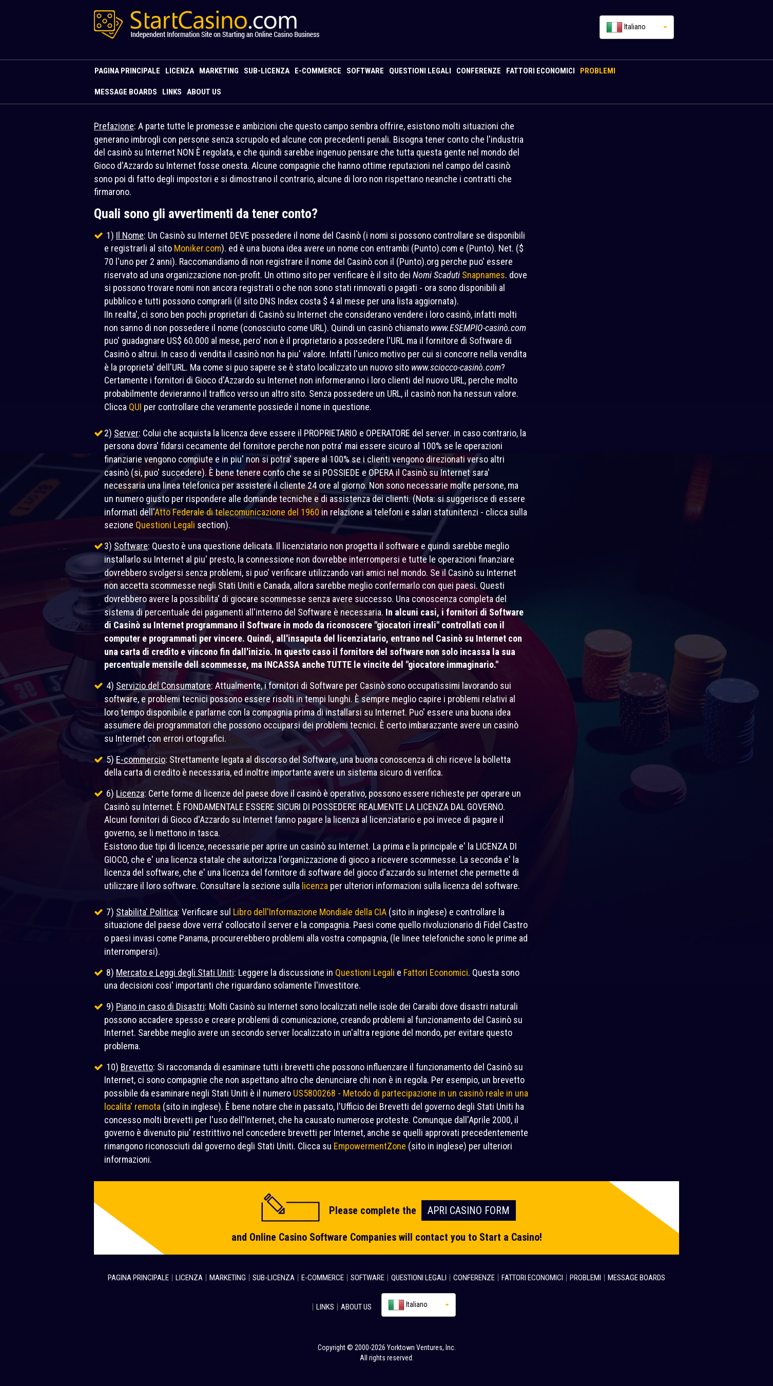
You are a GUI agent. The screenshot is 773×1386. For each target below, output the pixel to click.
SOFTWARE (365, 70)
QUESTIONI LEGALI (420, 70)
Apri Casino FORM (469, 1210)
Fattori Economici (435, 972)
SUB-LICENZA (266, 70)
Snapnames (483, 275)
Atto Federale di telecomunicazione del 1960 (236, 512)
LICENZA (179, 70)
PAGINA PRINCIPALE (127, 70)
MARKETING (219, 70)
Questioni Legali (165, 524)
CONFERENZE (478, 70)
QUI (135, 406)
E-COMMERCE (318, 70)
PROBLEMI (597, 70)
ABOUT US (204, 92)
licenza (315, 885)
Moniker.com (197, 248)
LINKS (172, 92)
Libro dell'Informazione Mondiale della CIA (309, 912)
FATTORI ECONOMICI (540, 70)
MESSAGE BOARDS (125, 92)
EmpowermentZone (370, 1146)
